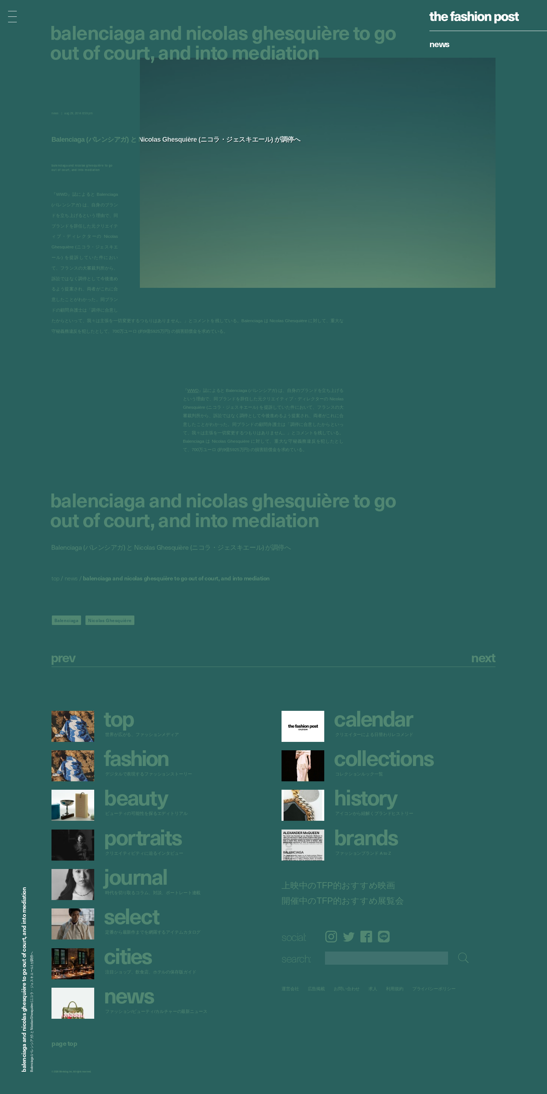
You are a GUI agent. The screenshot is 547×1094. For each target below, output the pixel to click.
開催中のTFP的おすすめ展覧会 (343, 900)
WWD (193, 390)
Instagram (331, 936)
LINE (384, 936)
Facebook (366, 936)
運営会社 (290, 988)
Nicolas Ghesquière (110, 620)
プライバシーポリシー (434, 988)
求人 (373, 988)
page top (64, 1043)
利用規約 (394, 988)
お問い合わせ (347, 988)
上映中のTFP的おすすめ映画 (338, 885)
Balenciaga (66, 620)
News (439, 43)
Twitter (349, 936)
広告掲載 (316, 988)
